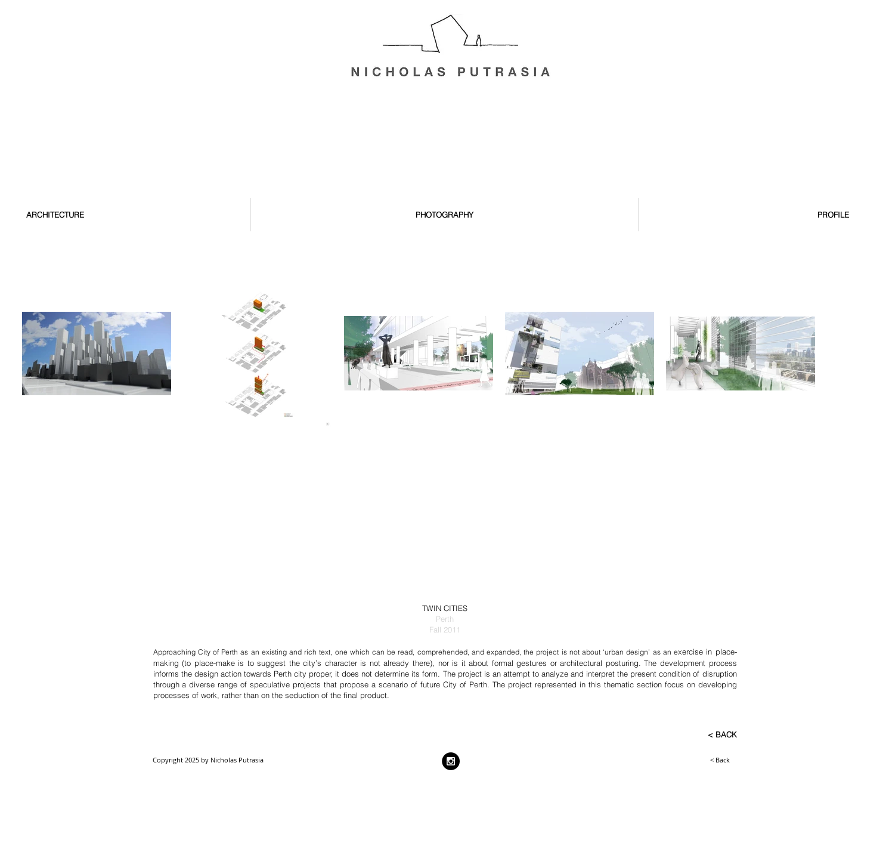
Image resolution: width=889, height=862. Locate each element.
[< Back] (691, 760)
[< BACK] (698, 735)
